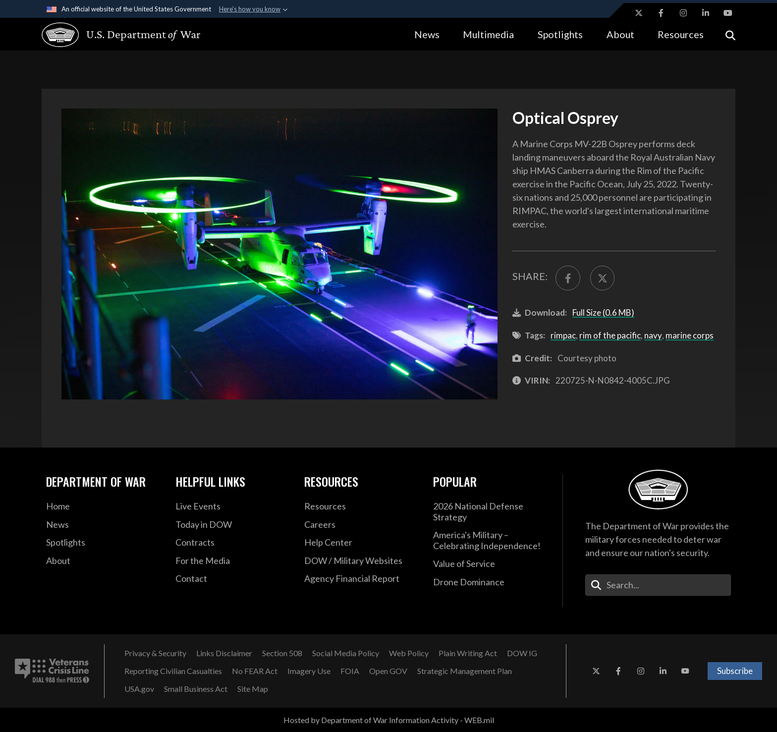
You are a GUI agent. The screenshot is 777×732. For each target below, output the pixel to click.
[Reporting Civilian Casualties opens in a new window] (173, 671)
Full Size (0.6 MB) (603, 312)
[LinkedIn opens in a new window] (705, 12)
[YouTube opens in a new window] (728, 12)
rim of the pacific (610, 335)
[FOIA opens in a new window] (349, 671)
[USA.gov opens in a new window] (139, 689)
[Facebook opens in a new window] (661, 12)
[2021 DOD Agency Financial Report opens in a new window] (361, 579)
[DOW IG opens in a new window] (522, 653)
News (427, 34)
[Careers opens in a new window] (361, 525)
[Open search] (730, 34)
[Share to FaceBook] (567, 278)
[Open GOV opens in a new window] (388, 671)
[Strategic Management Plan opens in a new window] (464, 671)
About (620, 34)
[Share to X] (602, 278)
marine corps (690, 335)
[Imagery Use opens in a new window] (308, 671)
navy (653, 335)
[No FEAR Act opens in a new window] (254, 671)
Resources (681, 34)
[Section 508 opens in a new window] (282, 653)
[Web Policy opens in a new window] (409, 653)
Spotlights (560, 34)
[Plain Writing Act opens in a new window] (468, 653)
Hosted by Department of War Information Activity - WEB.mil (388, 720)
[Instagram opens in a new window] (683, 12)
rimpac (563, 335)
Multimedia (488, 34)
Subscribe (735, 671)
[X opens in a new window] (638, 12)
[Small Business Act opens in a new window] (195, 689)
